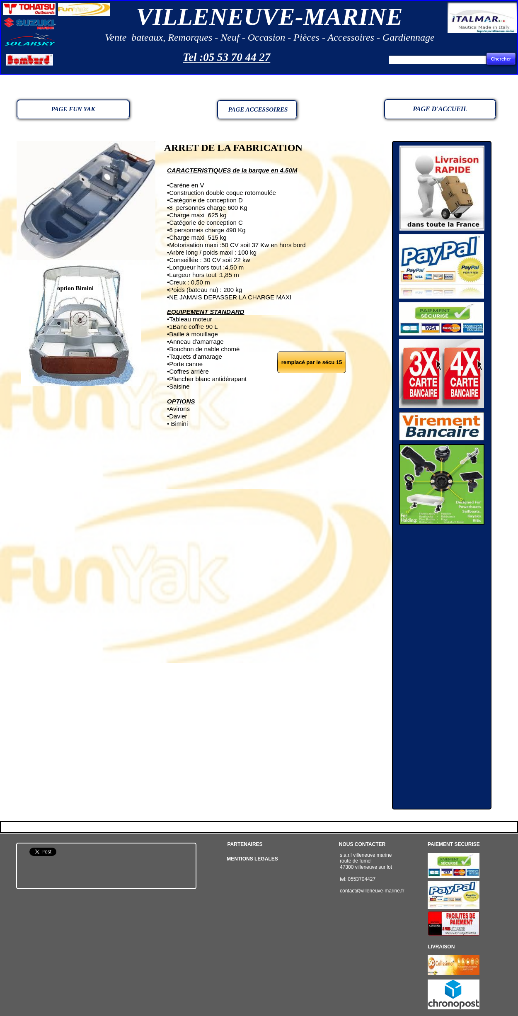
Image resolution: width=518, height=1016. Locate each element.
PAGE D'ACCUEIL (440, 108)
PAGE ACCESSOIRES (257, 109)
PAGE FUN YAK (73, 109)
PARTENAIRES (244, 844)
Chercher (501, 58)
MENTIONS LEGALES (252, 859)
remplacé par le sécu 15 (311, 362)
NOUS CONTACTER (362, 844)
